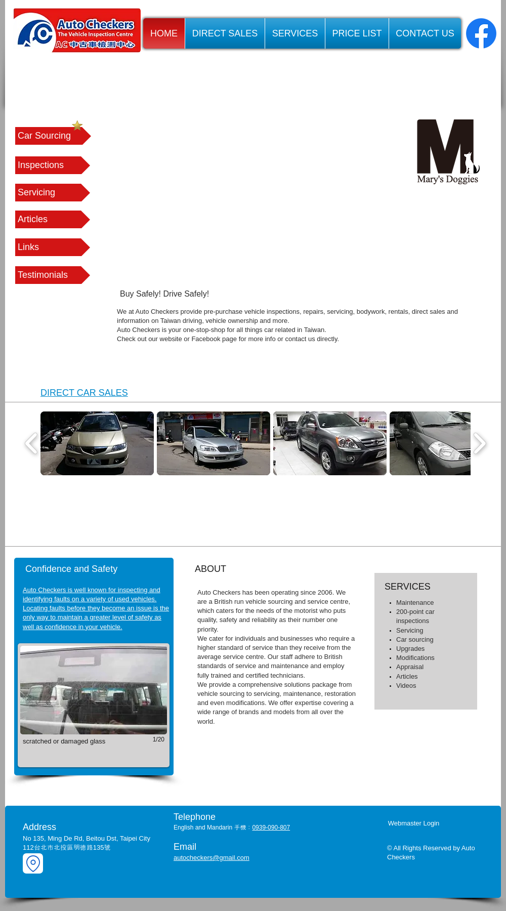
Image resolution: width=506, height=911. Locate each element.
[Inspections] (52, 165)
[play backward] (31, 443)
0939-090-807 (271, 827)
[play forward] (479, 443)
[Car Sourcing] (53, 136)
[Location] (33, 863)
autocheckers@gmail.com (211, 857)
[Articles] (52, 219)
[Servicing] (52, 192)
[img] (100, 515)
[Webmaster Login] (413, 823)
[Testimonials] (52, 275)
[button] (52, 247)
